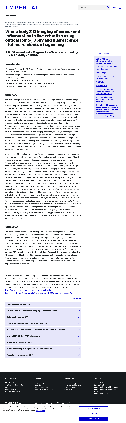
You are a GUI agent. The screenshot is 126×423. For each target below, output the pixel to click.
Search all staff (70, 389)
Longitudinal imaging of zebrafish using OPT (43, 323)
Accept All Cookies (94, 419)
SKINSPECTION (101, 86)
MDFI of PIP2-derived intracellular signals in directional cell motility (104, 61)
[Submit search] (107, 7)
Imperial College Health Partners (106, 387)
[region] (63, 413)
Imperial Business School (44, 389)
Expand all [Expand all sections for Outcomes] (77, 298)
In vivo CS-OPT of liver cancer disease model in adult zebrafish (43, 329)
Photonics (10, 15)
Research (38, 22)
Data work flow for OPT (43, 317)
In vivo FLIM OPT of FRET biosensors (43, 336)
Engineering (39, 383)
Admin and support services (74, 383)
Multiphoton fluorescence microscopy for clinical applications (105, 99)
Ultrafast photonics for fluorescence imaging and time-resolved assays (105, 91)
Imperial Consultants (101, 394)
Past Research (63, 22)
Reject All (94, 413)
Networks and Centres (72, 385)
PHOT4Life (100, 82)
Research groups (21, 22)
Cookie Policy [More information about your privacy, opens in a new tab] (40, 411)
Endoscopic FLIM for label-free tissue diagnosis (107, 68)
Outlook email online (12, 391)
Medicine (38, 385)
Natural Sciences (41, 387)
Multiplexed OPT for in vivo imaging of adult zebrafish (43, 311)
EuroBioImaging (102, 73)
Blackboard (9, 383)
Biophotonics (47, 22)
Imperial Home (9, 22)
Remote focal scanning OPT (43, 355)
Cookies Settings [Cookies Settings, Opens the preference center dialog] (94, 408)
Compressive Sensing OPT (43, 304)
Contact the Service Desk (14, 385)
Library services (11, 389)
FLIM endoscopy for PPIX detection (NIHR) (105, 77)
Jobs (7, 387)
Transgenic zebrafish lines (43, 342)
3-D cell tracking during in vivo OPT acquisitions (43, 348)
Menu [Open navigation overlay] (117, 8)
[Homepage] (40, 7)
